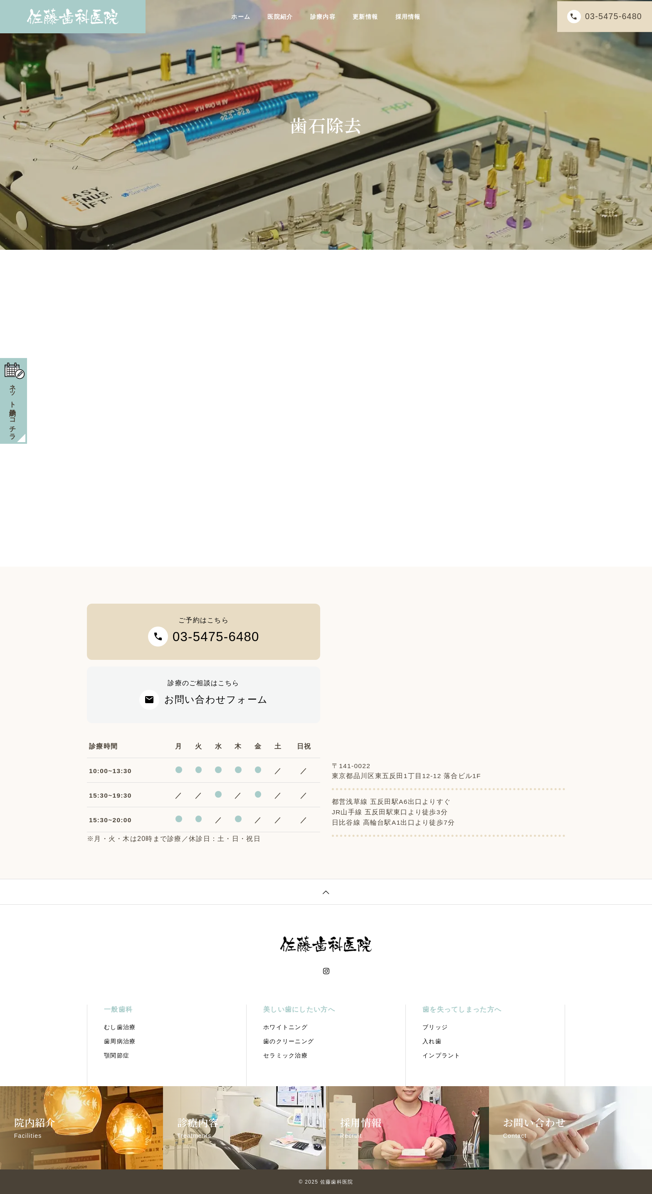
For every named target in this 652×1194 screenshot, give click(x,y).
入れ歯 (432, 1041)
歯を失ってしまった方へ (461, 1009)
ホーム (240, 16)
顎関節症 (116, 1055)
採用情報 (408, 16)
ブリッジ (435, 1027)
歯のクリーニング (288, 1041)
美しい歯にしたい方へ (299, 1009)
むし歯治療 (120, 1027)
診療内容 (323, 16)
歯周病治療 (120, 1041)
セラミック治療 (285, 1055)
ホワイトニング (285, 1027)
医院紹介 (280, 16)
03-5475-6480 (609, 16)
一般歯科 (118, 1009)
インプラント (441, 1055)
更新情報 (365, 16)
